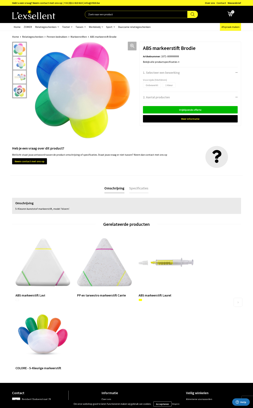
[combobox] (136, 14)
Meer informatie (190, 118)
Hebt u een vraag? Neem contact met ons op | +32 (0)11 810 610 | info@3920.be (56, 3)
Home (17, 26)
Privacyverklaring (195, 329)
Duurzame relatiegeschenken (134, 26)
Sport (109, 26)
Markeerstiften (79, 36)
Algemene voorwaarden (199, 324)
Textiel (66, 26)
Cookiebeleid (193, 334)
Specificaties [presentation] (138, 188)
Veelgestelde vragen (112, 338)
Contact (221, 3)
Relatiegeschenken (45, 26)
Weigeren (176, 404)
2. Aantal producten (156, 97)
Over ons (210, 3)
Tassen (79, 26)
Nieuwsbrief (234, 3)
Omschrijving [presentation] (114, 188)
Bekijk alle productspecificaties (161, 61)
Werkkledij (95, 26)
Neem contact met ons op (29, 161)
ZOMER (28, 26)
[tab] (114, 188)
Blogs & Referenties (112, 329)
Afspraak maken (230, 26)
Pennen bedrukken (57, 36)
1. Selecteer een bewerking (161, 72)
